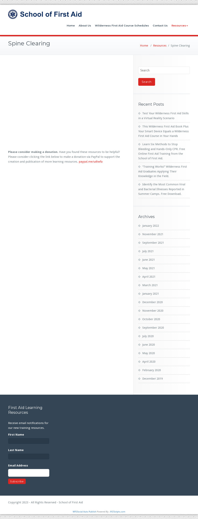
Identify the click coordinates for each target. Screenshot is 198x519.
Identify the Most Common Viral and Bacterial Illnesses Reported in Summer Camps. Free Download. (161, 189)
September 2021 (153, 242)
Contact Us (160, 25)
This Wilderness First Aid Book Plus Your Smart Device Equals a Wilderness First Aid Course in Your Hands (163, 131)
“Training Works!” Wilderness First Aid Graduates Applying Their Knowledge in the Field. (162, 171)
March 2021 (150, 285)
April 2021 (148, 276)
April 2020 (148, 361)
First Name (16, 434)
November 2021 (152, 234)
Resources (180, 25)
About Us (85, 25)
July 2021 (148, 251)
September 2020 (153, 327)
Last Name (16, 450)
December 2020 (152, 302)
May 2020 (148, 353)
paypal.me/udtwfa (90, 161)
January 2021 (150, 293)
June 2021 (148, 259)
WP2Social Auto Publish (84, 512)
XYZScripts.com (117, 512)
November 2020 (152, 310)
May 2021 (148, 268)
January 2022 (150, 225)
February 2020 (151, 370)
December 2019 (152, 378)
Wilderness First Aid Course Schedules (122, 25)
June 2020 (148, 344)
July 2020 (148, 336)
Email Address (18, 465)
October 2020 (151, 319)
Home (71, 25)
